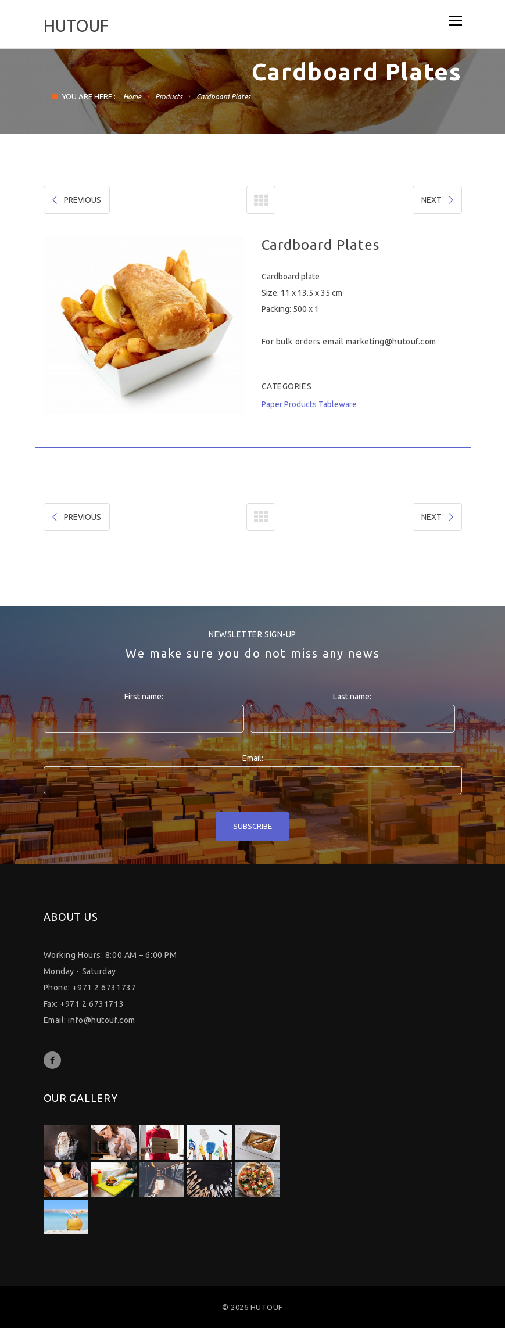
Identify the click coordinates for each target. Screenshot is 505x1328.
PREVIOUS (75, 199)
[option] (144, 325)
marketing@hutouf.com (391, 341)
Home (132, 97)
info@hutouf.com (101, 1020)
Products (168, 97)
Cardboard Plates (223, 97)
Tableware (337, 404)
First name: (143, 696)
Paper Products (289, 404)
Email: (252, 758)
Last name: (352, 696)
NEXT (438, 199)
